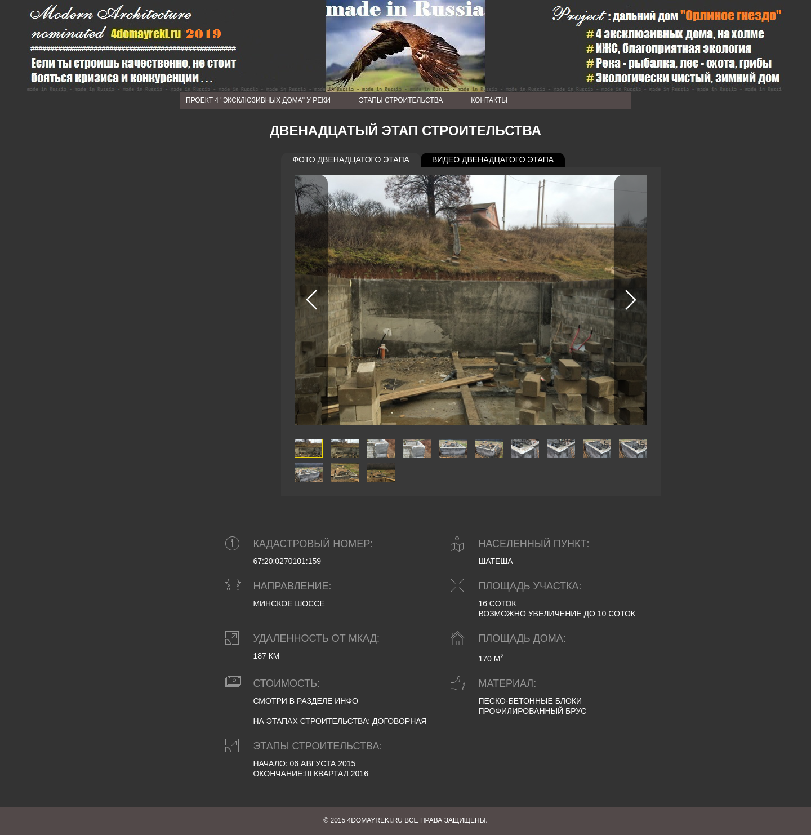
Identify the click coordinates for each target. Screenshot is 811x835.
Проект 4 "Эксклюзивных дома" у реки (258, 100)
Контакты (489, 100)
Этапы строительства (401, 100)
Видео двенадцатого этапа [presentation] (493, 159)
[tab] (351, 160)
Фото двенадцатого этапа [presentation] (350, 159)
